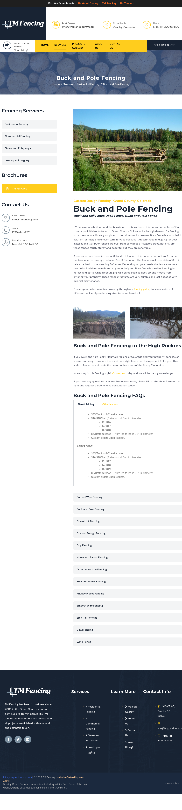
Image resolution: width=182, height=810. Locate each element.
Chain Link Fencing (88, 521)
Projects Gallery (78, 46)
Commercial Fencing (17, 136)
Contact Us (116, 46)
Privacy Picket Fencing (90, 593)
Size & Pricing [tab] (86, 404)
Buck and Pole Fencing (90, 509)
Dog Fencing (84, 545)
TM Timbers (127, 3)
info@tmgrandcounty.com (17, 777)
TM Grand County (88, 3)
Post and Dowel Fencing (91, 581)
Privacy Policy (171, 783)
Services (60, 45)
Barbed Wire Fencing (89, 497)
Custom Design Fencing (91, 533)
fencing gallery (142, 289)
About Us (99, 46)
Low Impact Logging (17, 160)
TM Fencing (109, 3)
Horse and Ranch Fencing (92, 557)
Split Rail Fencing (87, 617)
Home (45, 45)
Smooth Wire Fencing (90, 605)
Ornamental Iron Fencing (92, 569)
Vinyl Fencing (85, 629)
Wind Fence (84, 642)
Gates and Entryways (18, 148)
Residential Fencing (17, 124)
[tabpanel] (127, 447)
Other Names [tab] (110, 404)
